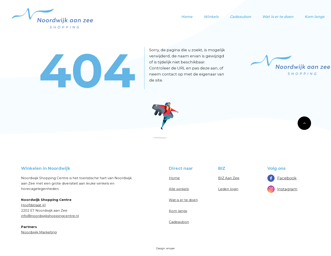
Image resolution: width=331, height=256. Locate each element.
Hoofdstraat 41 (33, 205)
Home (186, 17)
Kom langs (314, 17)
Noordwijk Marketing (39, 232)
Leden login (228, 189)
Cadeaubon (240, 17)
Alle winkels (179, 189)
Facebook (282, 178)
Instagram (282, 189)
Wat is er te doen (277, 17)
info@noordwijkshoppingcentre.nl (50, 216)
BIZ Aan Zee (228, 178)
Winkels (211, 17)
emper (170, 248)
